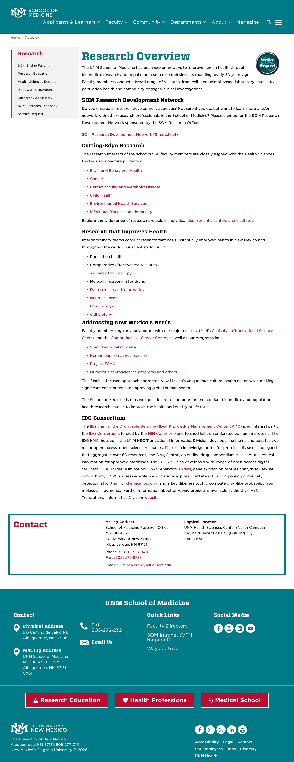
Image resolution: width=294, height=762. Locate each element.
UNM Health (206, 756)
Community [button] (149, 22)
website (151, 497)
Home (15, 37)
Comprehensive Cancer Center (139, 338)
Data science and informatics (117, 290)
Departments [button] (188, 22)
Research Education (33, 73)
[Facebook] (218, 628)
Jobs (231, 749)
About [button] (221, 22)
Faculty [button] (116, 22)
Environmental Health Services (119, 203)
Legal (228, 742)
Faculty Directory (167, 626)
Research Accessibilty (35, 97)
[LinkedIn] (239, 628)
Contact (244, 742)
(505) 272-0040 (133, 552)
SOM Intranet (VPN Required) (169, 637)
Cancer (96, 179)
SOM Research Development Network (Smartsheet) (130, 134)
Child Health (101, 195)
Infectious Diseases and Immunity (121, 212)
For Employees (209, 749)
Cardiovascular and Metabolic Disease (125, 187)
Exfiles (185, 469)
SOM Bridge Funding (34, 65)
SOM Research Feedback (37, 105)
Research (32, 37)
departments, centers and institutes (220, 220)
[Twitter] (221, 729)
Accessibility (207, 742)
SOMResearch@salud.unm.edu (144, 565)
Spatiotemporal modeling (113, 347)
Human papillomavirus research (119, 355)
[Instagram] (229, 628)
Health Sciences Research (38, 81)
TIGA (103, 469)
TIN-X (111, 476)
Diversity (248, 749)
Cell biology (101, 314)
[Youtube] (250, 628)
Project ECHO (103, 364)
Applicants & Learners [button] (71, 22)
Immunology (101, 306)
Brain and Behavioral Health (116, 170)
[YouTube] (242, 729)
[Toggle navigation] (278, 22)
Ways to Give (162, 648)
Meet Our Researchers (35, 89)
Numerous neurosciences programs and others (133, 372)
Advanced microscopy (111, 273)
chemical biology (141, 483)
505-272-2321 (108, 630)
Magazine (247, 22)
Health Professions (154, 700)
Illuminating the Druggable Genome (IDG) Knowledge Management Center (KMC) (166, 426)
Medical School (235, 700)
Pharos (171, 448)
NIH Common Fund (166, 433)
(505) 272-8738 (128, 557)
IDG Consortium (104, 433)
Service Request (30, 114)
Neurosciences (103, 298)
